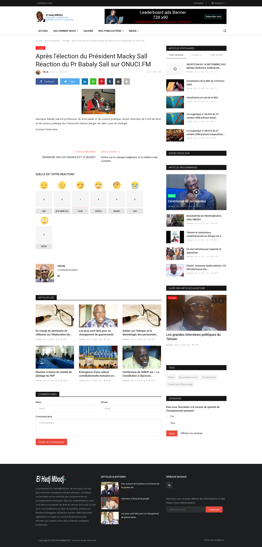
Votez (172, 433)
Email (104, 402)
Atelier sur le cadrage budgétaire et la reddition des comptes (129, 159)
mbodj (42, 72)
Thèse (171, 377)
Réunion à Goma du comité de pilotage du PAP (54, 373)
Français (218, 3)
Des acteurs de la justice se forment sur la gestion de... (140, 485)
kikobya (126, 339)
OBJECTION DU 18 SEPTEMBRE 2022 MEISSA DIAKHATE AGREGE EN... (206, 66)
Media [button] (134, 30)
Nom (38, 402)
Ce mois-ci (196, 54)
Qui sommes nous (188, 377)
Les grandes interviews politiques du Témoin (193, 337)
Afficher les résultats (192, 433)
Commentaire (44, 416)
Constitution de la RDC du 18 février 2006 (205, 83)
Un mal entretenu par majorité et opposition (203, 251)
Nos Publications (52, 40)
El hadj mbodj (209, 377)
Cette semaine (176, 54)
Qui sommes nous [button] (65, 30)
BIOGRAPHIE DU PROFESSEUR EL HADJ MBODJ (204, 218)
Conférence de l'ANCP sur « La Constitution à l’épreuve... (141, 373)
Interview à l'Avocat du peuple (135, 498)
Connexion (198, 3)
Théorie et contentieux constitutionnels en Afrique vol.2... (204, 234)
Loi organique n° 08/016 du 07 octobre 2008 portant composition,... (205, 132)
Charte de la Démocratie (180, 384)
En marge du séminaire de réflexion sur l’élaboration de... (54, 332)
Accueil (43, 30)
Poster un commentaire (51, 442)
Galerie (88, 30)
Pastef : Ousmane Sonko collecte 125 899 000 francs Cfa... (206, 267)
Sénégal (66, 40)
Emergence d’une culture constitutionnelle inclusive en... (97, 373)
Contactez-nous (44, 3)
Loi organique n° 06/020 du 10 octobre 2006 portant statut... (202, 116)
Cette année (216, 54)
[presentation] (214, 300)
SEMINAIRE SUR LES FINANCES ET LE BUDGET (69, 157)
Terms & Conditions (214, 539)
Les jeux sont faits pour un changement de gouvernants (96, 332)
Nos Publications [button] (111, 30)
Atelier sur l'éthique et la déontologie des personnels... (140, 332)
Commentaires (47, 394)
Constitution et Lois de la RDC (202, 97)
